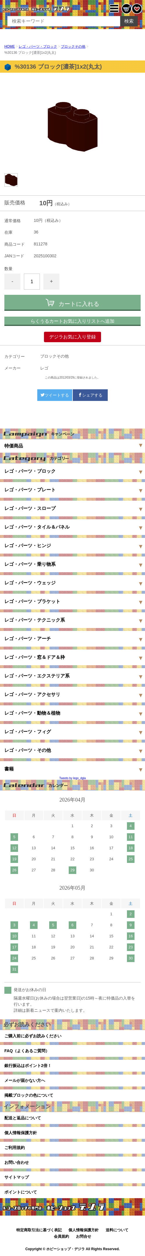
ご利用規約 (14, 1147)
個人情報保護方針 (20, 1132)
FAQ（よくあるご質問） (26, 1050)
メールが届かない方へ (24, 1080)
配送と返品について (22, 1118)
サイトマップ (16, 1177)
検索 (129, 21)
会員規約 (61, 1236)
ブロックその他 (73, 46)
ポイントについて (20, 1192)
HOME (9, 46)
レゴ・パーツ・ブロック (38, 46)
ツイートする (54, 395)
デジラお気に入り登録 (72, 336)
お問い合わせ (16, 1162)
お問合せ (83, 1236)
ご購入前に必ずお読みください (32, 1036)
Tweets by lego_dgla (72, 778)
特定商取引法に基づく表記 (39, 1230)
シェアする (90, 395)
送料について (117, 1230)
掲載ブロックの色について (28, 1095)
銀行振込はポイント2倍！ (28, 1065)
